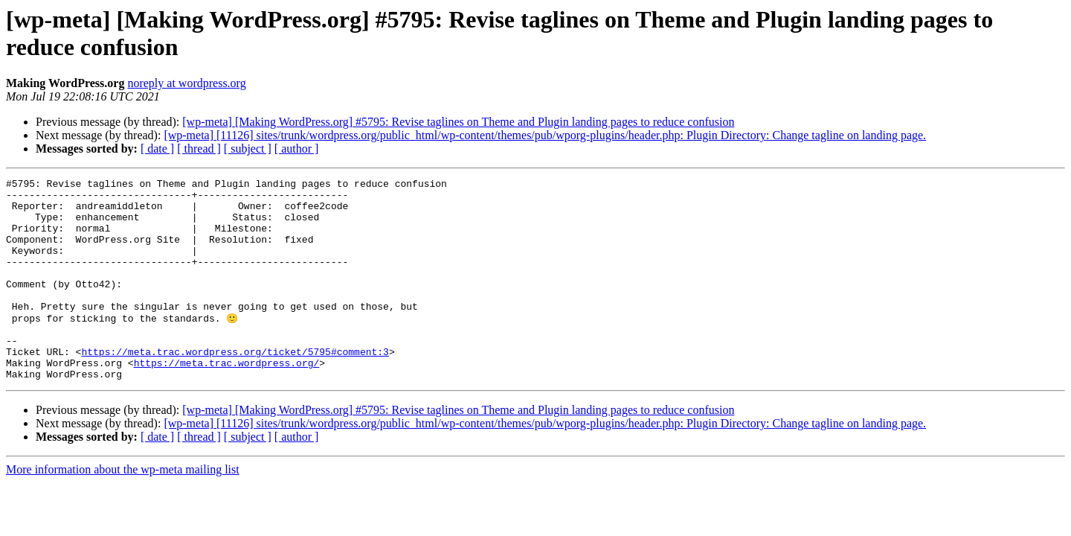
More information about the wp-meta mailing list (122, 508)
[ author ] (296, 148)
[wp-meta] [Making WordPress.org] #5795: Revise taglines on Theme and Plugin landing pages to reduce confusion (458, 121)
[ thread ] (199, 148)
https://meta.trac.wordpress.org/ (227, 399)
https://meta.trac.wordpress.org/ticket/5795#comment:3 (234, 386)
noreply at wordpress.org (186, 83)
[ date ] (157, 148)
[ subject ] (247, 148)
